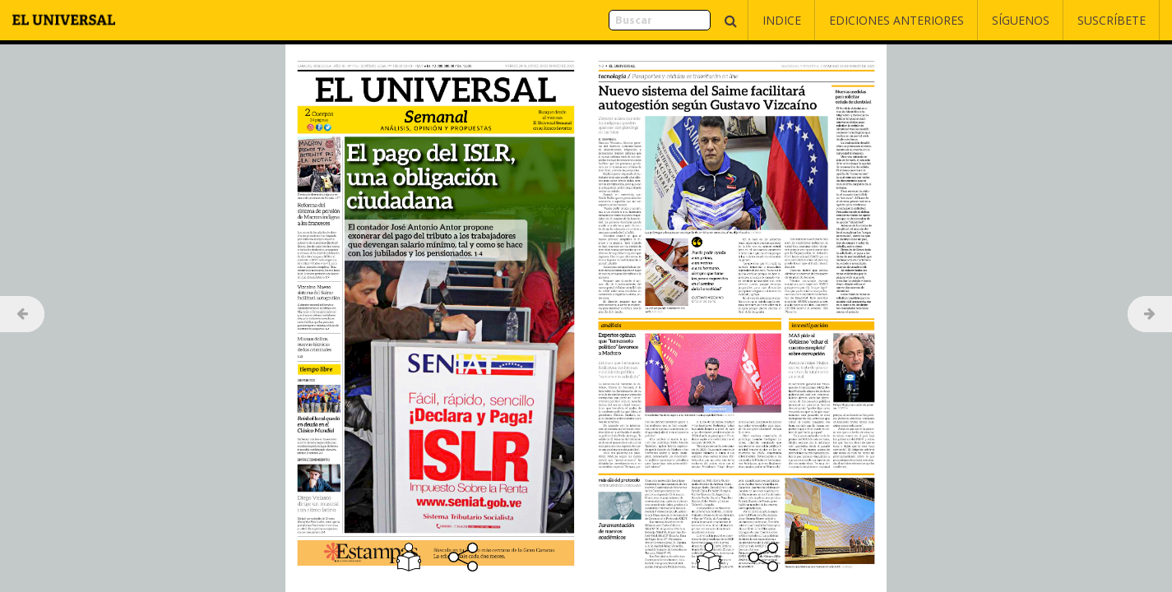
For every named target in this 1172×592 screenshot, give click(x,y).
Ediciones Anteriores (896, 20)
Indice (781, 20)
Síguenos (1020, 20)
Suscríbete (1111, 20)
